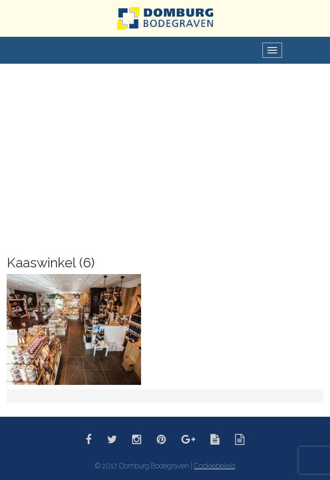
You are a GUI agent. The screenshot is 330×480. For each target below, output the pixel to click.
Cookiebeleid (214, 466)
